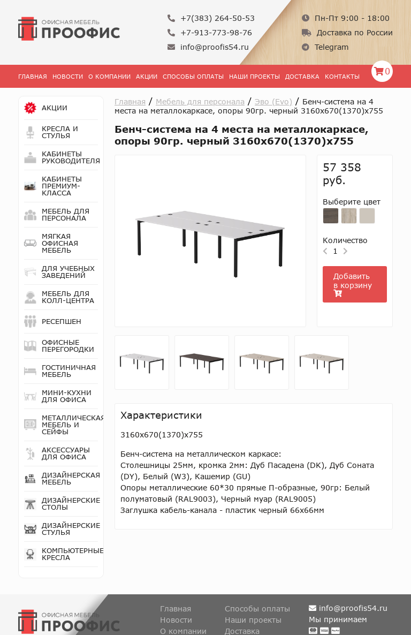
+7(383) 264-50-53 (211, 17)
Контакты (342, 76)
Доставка (302, 76)
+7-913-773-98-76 (210, 32)
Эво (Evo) (273, 101)
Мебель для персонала (200, 101)
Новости (67, 76)
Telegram (325, 46)
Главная (32, 76)
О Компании (109, 76)
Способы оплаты (193, 76)
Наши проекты (254, 76)
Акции (146, 76)
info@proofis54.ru (208, 46)
